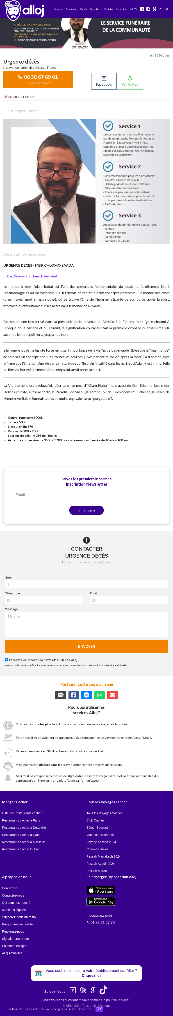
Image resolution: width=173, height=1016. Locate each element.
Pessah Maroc (96, 871)
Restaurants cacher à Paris (21, 820)
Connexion (9, 888)
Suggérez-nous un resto (19, 917)
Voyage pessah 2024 (101, 842)
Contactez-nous (13, 895)
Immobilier (121, 9)
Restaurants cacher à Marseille (24, 842)
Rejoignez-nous (13, 931)
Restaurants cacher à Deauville (24, 827)
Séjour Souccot (97, 827)
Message (11, 609)
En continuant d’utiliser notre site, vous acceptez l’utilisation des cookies (48, 1009)
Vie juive (108, 9)
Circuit (83, 9)
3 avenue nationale (19, 67)
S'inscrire (86, 510)
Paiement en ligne (14, 946)
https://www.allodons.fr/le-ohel (30, 276)
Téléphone (12, 593)
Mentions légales (14, 910)
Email (93, 593)
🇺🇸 (167, 9)
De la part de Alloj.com (38, 83)
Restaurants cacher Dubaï (20, 849)
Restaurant (71, 9)
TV (133, 9)
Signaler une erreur (15, 938)
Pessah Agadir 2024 (100, 863)
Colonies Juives (97, 849)
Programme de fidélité (17, 924)
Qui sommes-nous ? (16, 902)
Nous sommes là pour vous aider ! (106, 1000)
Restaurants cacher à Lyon (21, 835)
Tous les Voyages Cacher (104, 813)
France (52, 67)
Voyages (59, 9)
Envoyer (86, 646)
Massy (39, 67)
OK (99, 1009)
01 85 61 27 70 (100, 919)
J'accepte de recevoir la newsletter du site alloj (42, 660)
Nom (8, 577)
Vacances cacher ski (100, 835)
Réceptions (95, 9)
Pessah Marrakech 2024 (103, 856)
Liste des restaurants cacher (22, 813)
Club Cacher (95, 820)
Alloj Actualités (12, 953)
